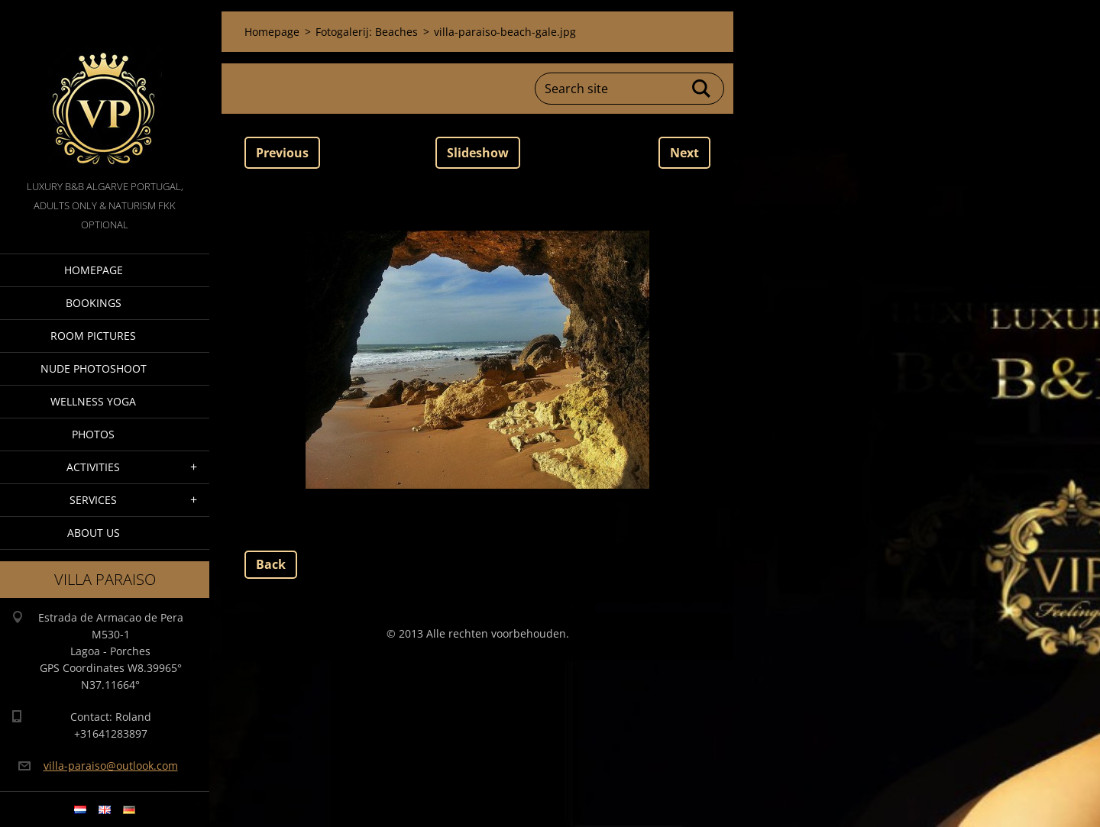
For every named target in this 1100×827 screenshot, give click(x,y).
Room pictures (93, 335)
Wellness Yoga (93, 401)
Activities (93, 467)
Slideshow (478, 152)
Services (93, 500)
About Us (93, 532)
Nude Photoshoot (93, 368)
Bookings (93, 303)
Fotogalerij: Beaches (366, 31)
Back (271, 564)
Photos (93, 434)
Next (684, 152)
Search (702, 88)
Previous (282, 152)
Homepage (93, 270)
